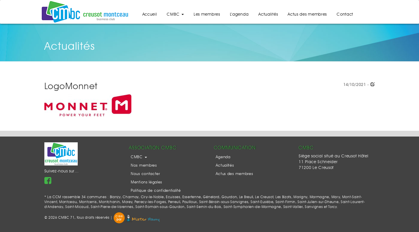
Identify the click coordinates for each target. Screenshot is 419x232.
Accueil (149, 14)
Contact (345, 14)
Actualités (268, 14)
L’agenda (239, 14)
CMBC (175, 14)
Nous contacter (145, 174)
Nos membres (144, 165)
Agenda (223, 157)
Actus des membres (307, 14)
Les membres (207, 14)
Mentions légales (146, 182)
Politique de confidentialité (156, 191)
